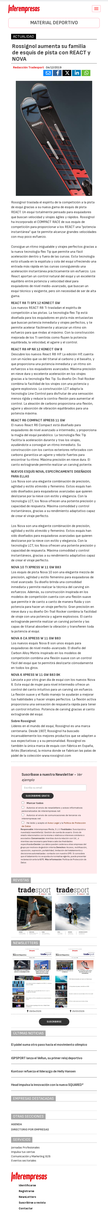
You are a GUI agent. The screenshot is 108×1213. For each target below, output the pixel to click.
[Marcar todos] (23, 802)
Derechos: (61, 847)
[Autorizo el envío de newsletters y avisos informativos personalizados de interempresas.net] (23, 807)
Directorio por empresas (30, 1129)
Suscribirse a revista (32, 1203)
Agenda (16, 1124)
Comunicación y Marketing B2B (31, 1156)
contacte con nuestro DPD (59, 853)
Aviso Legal (53, 823)
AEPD (41, 859)
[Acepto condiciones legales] (23, 822)
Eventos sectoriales (23, 1160)
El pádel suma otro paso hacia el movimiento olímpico (49, 1045)
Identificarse (27, 1185)
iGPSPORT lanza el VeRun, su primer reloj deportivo (46, 1058)
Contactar (26, 1208)
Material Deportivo (54, 23)
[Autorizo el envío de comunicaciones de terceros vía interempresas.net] (23, 815)
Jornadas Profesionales (25, 1147)
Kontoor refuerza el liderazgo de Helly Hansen (43, 1071)
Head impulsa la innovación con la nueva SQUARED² (47, 1085)
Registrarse (26, 1191)
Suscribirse (54, 1021)
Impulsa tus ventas (23, 1152)
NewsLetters (27, 1197)
